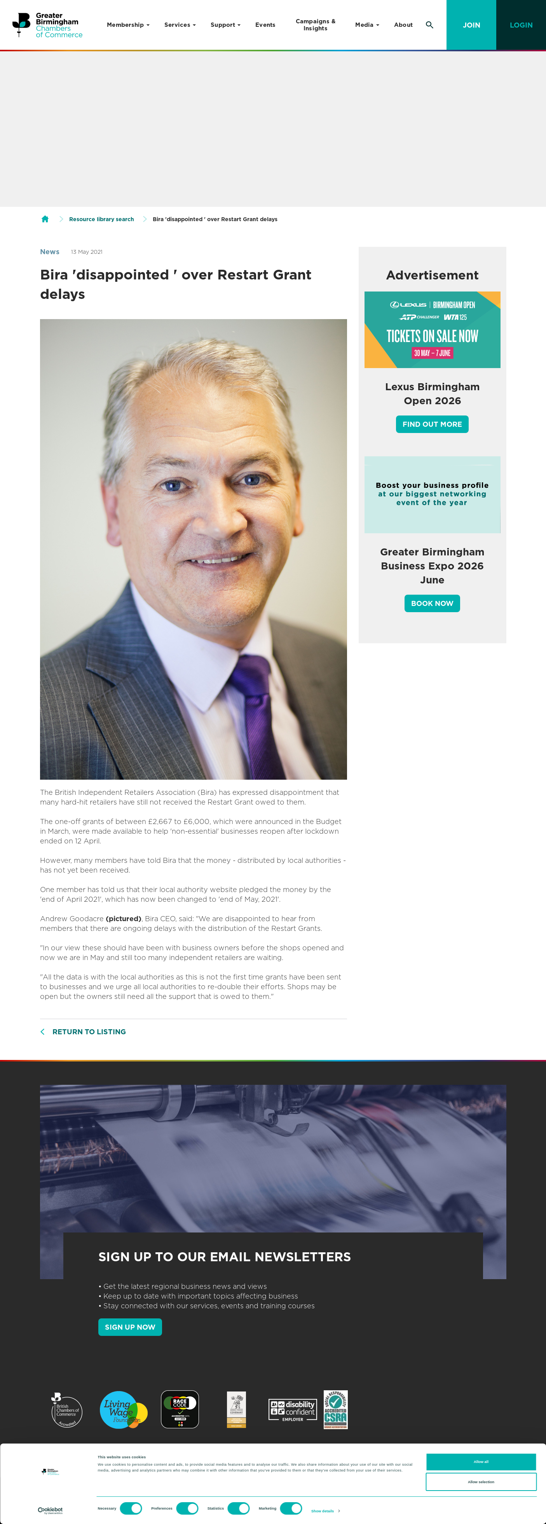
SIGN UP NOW (130, 1327)
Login (521, 25)
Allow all (481, 1462)
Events (265, 24)
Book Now (432, 603)
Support (223, 24)
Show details (322, 1511)
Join (471, 25)
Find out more (432, 424)
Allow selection (481, 1482)
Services (177, 24)
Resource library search (101, 219)
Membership (125, 24)
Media (364, 24)
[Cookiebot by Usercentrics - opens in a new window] (50, 1511)
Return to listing (89, 1032)
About (403, 24)
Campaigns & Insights (316, 25)
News (49, 252)
